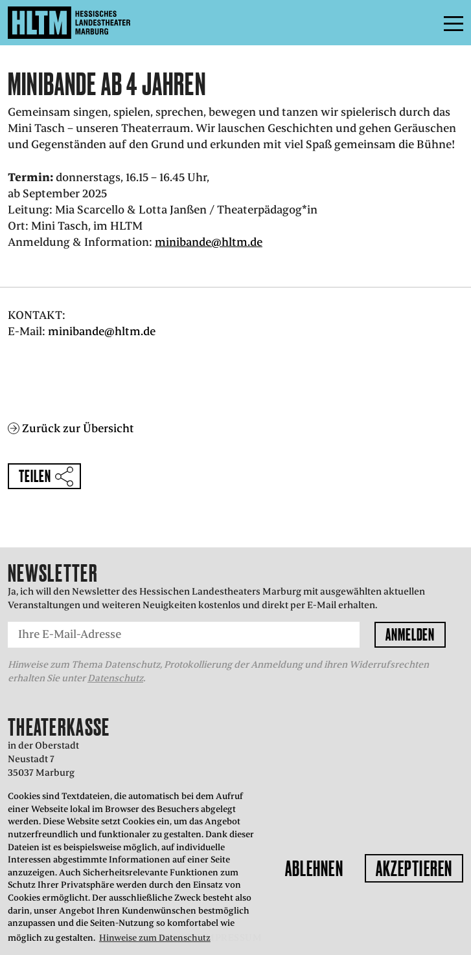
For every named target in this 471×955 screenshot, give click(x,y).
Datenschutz (115, 678)
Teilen (35, 476)
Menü (424, 22)
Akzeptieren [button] (414, 868)
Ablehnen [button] (314, 868)
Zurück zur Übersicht (78, 428)
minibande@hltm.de (208, 242)
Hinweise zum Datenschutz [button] (155, 937)
